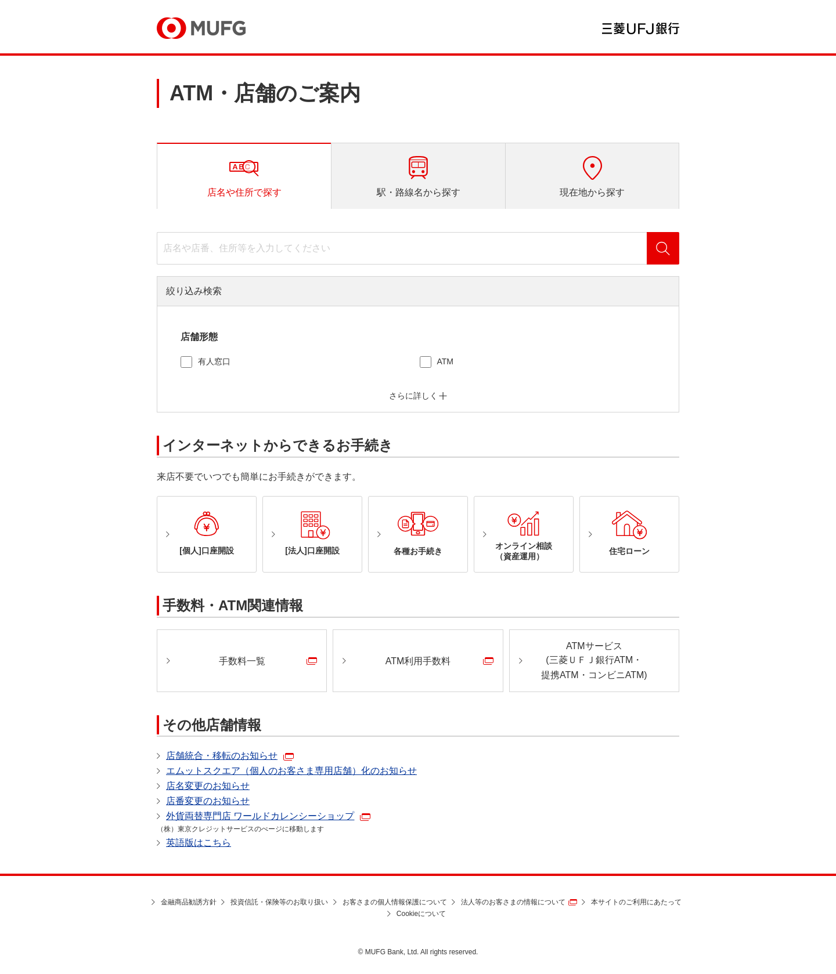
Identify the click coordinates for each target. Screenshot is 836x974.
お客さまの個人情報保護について (395, 902)
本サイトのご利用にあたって (636, 902)
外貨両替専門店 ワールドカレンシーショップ (260, 816)
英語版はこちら (198, 843)
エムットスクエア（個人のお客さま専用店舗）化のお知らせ (291, 771)
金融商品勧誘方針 (189, 902)
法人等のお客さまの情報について (513, 902)
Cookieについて (421, 914)
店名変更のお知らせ (208, 786)
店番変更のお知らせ (208, 801)
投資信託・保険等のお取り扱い (279, 902)
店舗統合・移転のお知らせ (222, 756)
